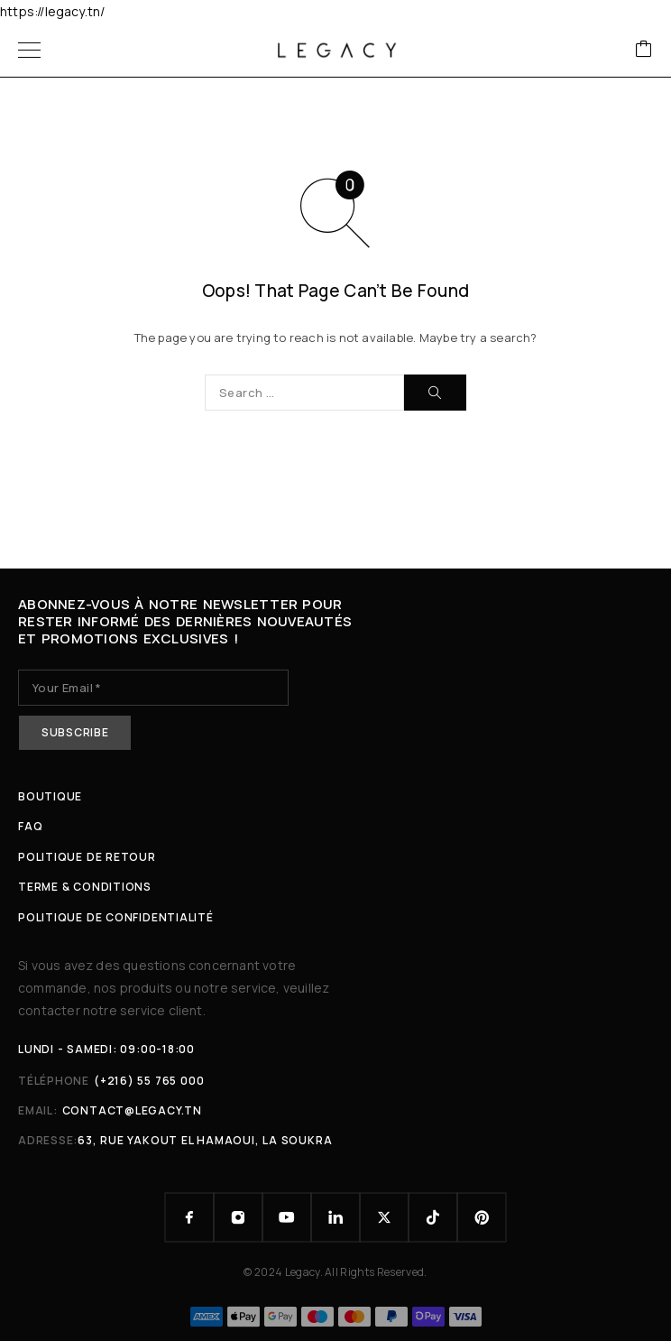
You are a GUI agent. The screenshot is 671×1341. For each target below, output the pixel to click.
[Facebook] (189, 1217)
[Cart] (644, 50)
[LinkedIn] (335, 1217)
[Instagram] (238, 1217)
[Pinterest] (481, 1217)
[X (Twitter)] (384, 1217)
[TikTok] (433, 1217)
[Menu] (29, 50)
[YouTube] (286, 1217)
